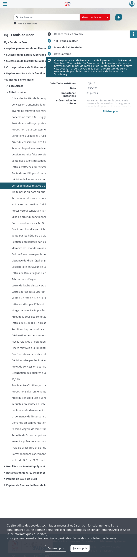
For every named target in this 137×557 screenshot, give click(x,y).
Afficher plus (110, 111)
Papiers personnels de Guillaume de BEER (31, 48)
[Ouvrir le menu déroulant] (5, 4)
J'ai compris (80, 548)
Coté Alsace (16, 86)
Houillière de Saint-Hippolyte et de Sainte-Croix (35, 466)
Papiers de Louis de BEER (21, 479)
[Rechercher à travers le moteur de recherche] (48, 17)
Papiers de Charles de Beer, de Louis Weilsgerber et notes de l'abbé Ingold (42, 485)
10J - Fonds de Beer (15, 42)
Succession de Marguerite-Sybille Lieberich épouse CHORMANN (42, 61)
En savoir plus (56, 548)
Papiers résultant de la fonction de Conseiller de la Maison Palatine (42, 73)
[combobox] (95, 17)
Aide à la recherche (27, 23)
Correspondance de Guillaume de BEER (30, 67)
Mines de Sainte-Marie (20, 79)
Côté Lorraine (17, 92)
